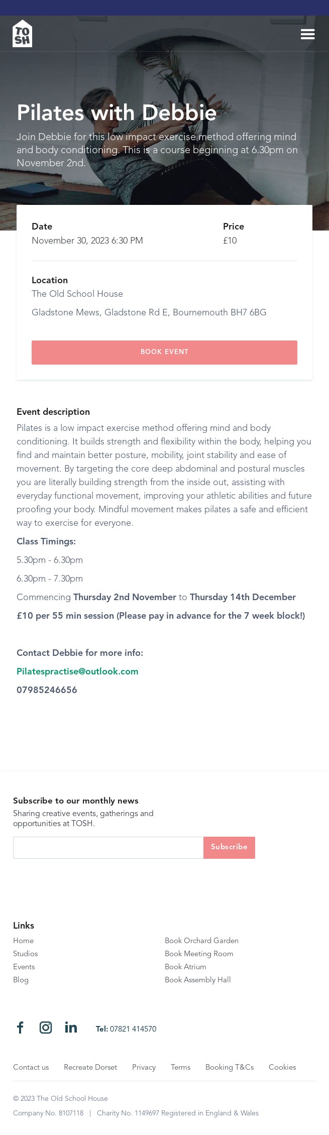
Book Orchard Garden (202, 941)
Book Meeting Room (199, 954)
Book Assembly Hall (198, 980)
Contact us (31, 1068)
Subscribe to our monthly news (76, 801)
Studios (25, 954)
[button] (308, 35)
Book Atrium (185, 967)
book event (164, 352)
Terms (180, 1068)
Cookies (282, 1068)
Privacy (144, 1068)
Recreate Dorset (90, 1068)
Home (23, 941)
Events (24, 967)
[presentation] (89, 878)
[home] (26, 33)
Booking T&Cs (229, 1068)
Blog (21, 980)
